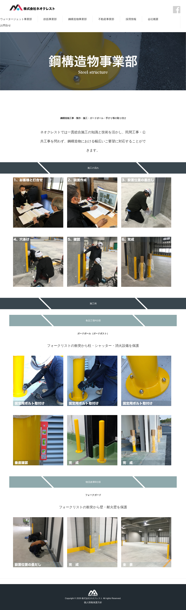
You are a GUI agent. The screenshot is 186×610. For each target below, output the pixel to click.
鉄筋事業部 (50, 19)
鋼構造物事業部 (77, 19)
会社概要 (153, 19)
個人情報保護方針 (93, 602)
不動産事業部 (106, 19)
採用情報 (131, 19)
